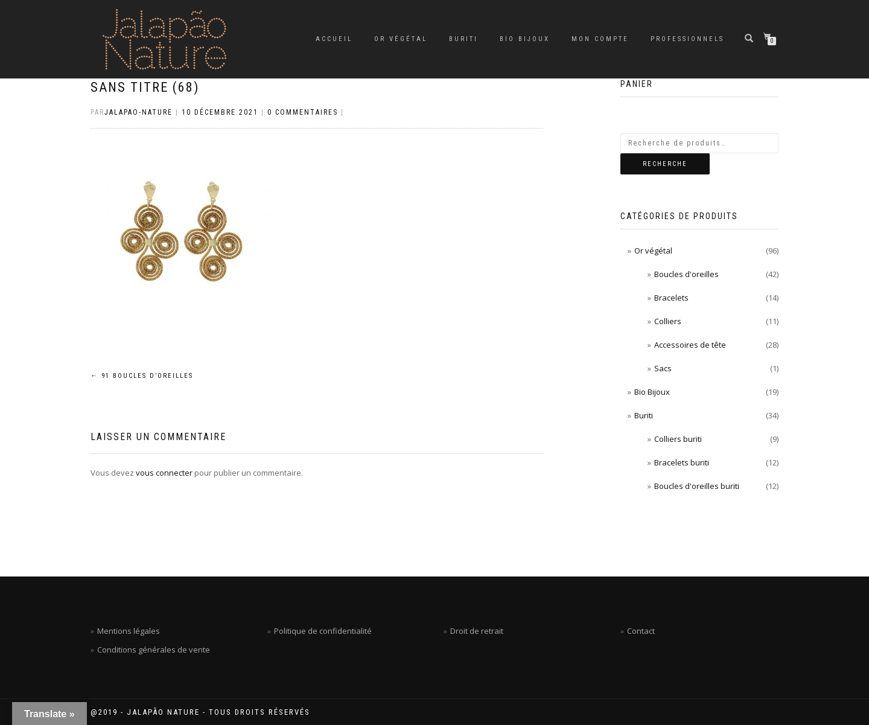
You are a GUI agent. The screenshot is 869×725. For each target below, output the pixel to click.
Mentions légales (128, 630)
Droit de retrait (476, 630)
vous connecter (164, 472)
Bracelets (671, 297)
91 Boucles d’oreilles (142, 376)
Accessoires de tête (690, 344)
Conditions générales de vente (153, 649)
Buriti (463, 39)
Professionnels (687, 39)
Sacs (663, 368)
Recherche (665, 164)
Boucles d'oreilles (686, 274)
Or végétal (400, 39)
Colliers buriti (678, 438)
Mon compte (600, 39)
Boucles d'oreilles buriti (696, 486)
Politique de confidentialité (323, 630)
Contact (641, 630)
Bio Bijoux (525, 39)
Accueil (334, 39)
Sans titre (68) (145, 87)
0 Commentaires (302, 112)
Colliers (667, 321)
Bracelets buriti (681, 462)
